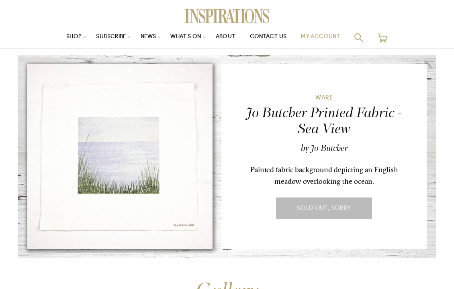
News (146, 37)
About (227, 37)
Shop (66, 37)
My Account (327, 37)
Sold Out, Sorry (324, 208)
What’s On (185, 37)
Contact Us (271, 37)
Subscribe (106, 37)
